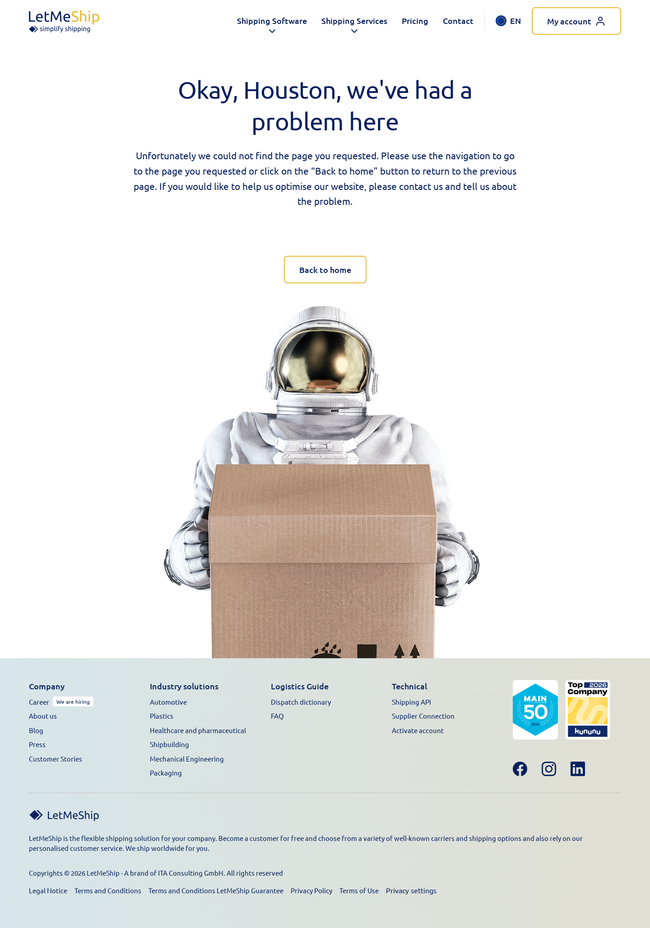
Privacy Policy (311, 890)
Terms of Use (359, 890)
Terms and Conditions (107, 890)
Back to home (325, 269)
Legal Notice (48, 890)
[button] (272, 21)
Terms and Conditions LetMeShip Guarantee (216, 890)
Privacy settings (411, 890)
